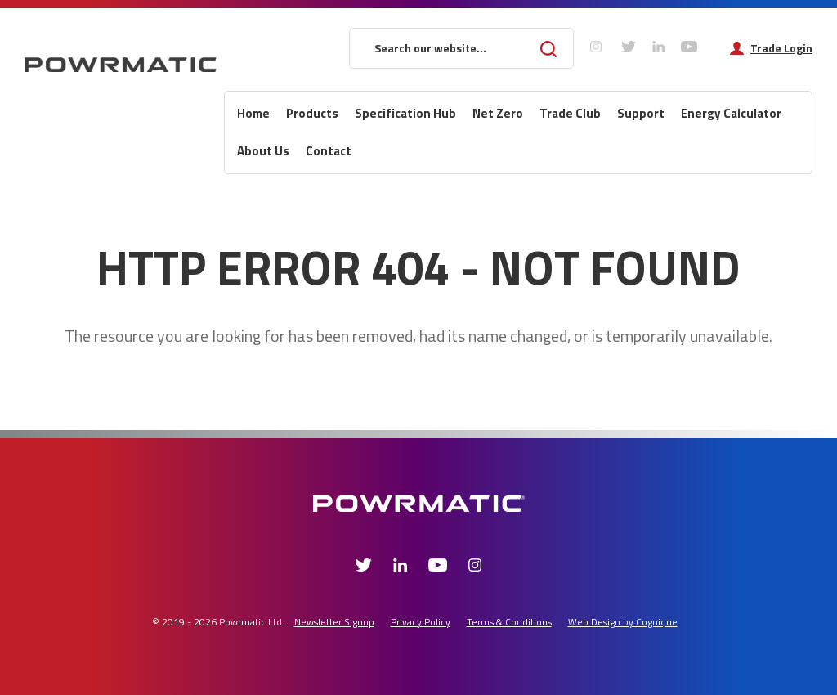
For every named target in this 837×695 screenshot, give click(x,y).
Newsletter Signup (334, 622)
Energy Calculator (731, 113)
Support (641, 113)
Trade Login (781, 48)
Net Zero (497, 113)
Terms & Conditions (509, 622)
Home (253, 113)
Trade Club (570, 113)
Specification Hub (405, 113)
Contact (328, 150)
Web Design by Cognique (623, 622)
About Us (263, 150)
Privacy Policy (420, 622)
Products (312, 113)
